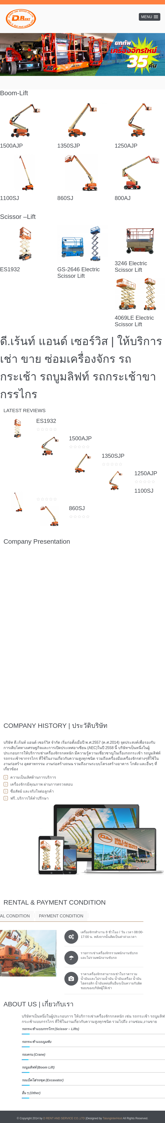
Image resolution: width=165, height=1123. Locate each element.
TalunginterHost (112, 1118)
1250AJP (126, 145)
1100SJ (9, 198)
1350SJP (68, 145)
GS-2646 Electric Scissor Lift (78, 272)
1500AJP (11, 145)
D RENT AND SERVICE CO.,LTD (64, 1118)
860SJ (65, 198)
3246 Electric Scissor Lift (131, 266)
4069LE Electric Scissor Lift (134, 321)
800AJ (123, 198)
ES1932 (10, 269)
